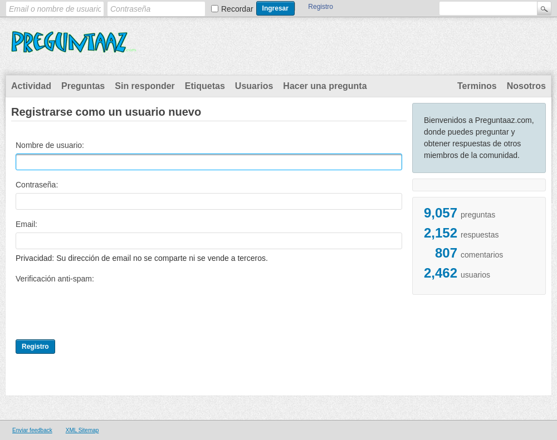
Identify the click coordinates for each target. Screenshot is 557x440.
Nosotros (526, 86)
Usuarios (254, 86)
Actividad (31, 86)
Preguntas (83, 86)
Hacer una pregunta (325, 86)
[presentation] (100, 308)
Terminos (477, 86)
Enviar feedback (32, 430)
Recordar (237, 9)
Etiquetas (205, 86)
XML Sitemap (82, 430)
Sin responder (145, 86)
